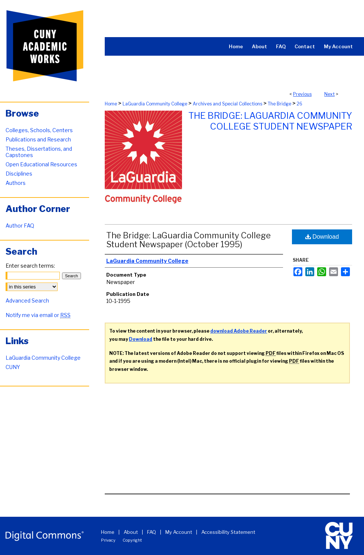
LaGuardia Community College (155, 104)
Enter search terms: (30, 265)
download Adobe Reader (238, 331)
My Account (178, 532)
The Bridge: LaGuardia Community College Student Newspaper (270, 121)
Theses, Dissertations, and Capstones (39, 152)
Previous (302, 94)
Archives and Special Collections (227, 104)
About (131, 532)
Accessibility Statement (228, 532)
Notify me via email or (38, 315)
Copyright (132, 540)
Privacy (108, 540)
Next (329, 94)
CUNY (13, 367)
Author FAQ (20, 225)
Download (322, 237)
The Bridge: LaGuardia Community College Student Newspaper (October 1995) (188, 240)
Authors (16, 183)
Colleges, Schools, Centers (39, 130)
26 (299, 104)
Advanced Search (27, 300)
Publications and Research (38, 139)
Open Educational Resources (41, 164)
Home (111, 104)
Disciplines (19, 173)
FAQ (151, 532)
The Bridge (279, 104)
